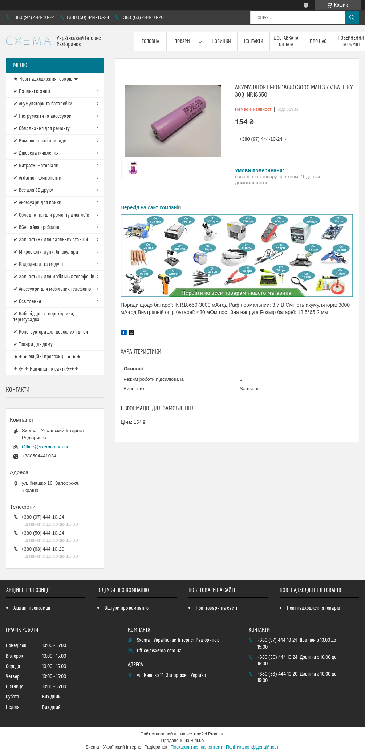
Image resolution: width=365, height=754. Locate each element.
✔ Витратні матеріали (35, 166)
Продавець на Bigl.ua (182, 740)
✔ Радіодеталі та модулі (38, 264)
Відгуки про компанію (127, 608)
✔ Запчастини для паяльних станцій (50, 240)
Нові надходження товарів (313, 608)
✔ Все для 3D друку (33, 190)
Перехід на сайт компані (149, 207)
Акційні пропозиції (31, 608)
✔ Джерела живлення (35, 153)
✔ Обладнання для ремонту (41, 129)
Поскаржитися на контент (196, 747)
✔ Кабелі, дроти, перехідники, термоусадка (43, 317)
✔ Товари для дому (33, 344)
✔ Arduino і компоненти (37, 178)
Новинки (221, 41)
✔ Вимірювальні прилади (39, 141)
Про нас (318, 41)
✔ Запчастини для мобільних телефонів (53, 277)
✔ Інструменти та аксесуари (42, 116)
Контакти (253, 41)
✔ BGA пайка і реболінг (36, 227)
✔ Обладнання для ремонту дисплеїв (51, 215)
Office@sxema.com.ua (45, 446)
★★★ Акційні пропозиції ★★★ (47, 357)
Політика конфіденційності (253, 747)
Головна (150, 41)
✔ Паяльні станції (31, 91)
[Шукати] (352, 17)
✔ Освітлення (27, 302)
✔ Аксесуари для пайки (37, 203)
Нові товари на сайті (216, 608)
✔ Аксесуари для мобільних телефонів (52, 289)
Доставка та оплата (286, 41)
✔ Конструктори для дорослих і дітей (50, 332)
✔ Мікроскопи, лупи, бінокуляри (45, 252)
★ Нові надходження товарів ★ (45, 79)
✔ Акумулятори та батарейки (42, 104)
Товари (182, 41)
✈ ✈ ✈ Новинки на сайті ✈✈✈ (46, 369)
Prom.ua (216, 734)
